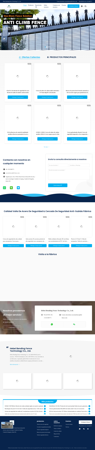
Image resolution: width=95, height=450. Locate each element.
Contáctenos (12, 327)
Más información (15, 364)
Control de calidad (57, 431)
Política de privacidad (12, 447)
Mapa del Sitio (57, 433)
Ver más (46, 147)
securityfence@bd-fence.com (13, 173)
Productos (31, 5)
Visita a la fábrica (57, 428)
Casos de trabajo (69, 424)
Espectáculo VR (38, 6)
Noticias (67, 427)
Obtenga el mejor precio (18, 97)
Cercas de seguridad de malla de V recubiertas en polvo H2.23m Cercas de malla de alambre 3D (24, 412)
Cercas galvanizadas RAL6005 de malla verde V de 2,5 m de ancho (66, 409)
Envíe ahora (58, 185)
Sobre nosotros (46, 6)
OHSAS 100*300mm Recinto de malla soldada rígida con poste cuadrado (24, 406)
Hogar (25, 5)
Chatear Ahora (73, 6)
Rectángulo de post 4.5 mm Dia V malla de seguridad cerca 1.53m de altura (24, 409)
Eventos (64, 5)
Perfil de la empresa (58, 425)
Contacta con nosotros (56, 6)
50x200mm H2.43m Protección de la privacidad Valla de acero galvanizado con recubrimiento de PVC (68, 406)
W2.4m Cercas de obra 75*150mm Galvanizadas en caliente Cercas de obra (68, 412)
